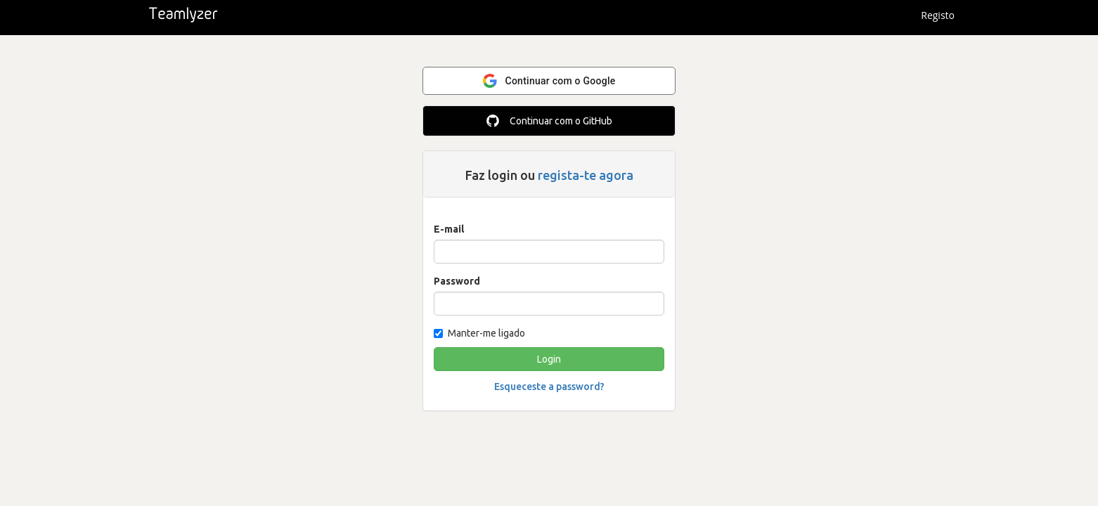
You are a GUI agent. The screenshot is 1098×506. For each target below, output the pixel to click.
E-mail (449, 229)
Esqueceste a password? (549, 386)
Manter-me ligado (479, 333)
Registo (938, 15)
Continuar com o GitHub (549, 121)
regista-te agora (585, 175)
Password (457, 281)
